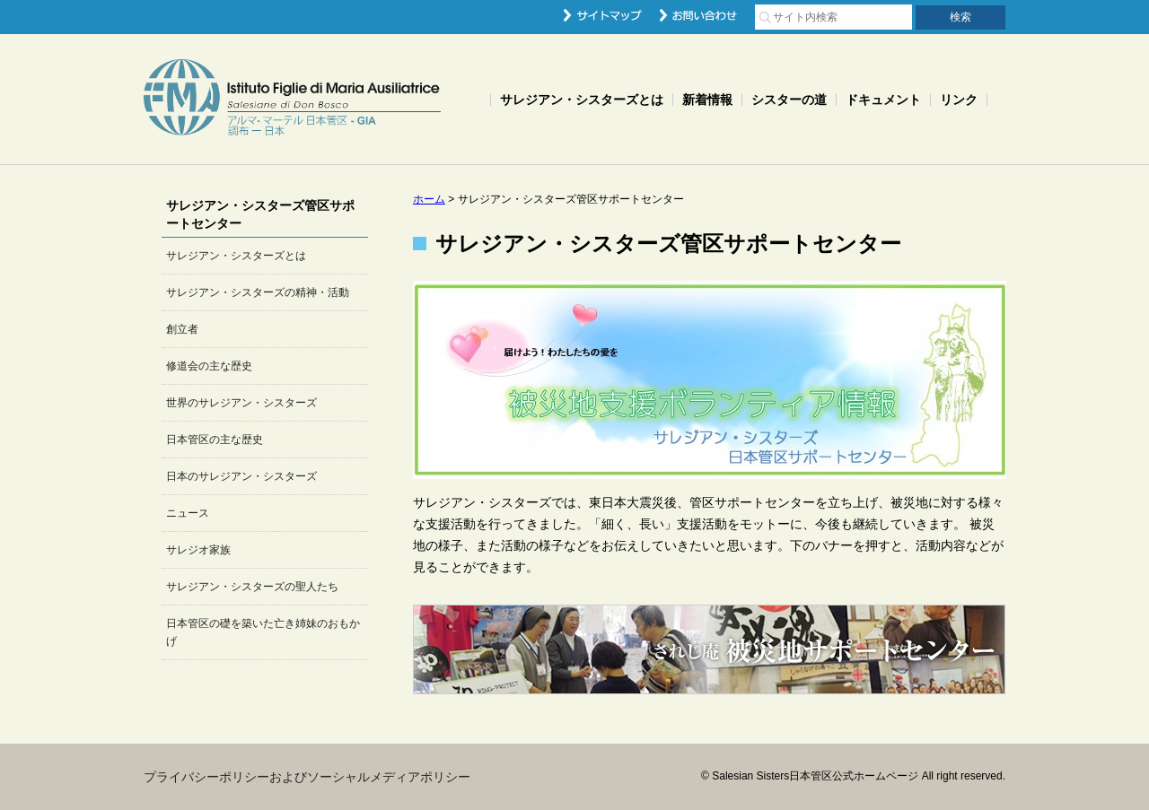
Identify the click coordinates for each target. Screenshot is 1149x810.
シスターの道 (789, 99)
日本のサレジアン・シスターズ (241, 476)
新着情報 (707, 99)
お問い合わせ (698, 15)
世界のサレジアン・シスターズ (241, 402)
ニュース (187, 513)
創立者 (182, 329)
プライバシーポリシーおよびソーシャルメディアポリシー (307, 777)
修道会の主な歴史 (209, 366)
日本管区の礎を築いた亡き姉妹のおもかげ (263, 632)
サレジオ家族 (198, 550)
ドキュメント (883, 99)
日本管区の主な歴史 (214, 439)
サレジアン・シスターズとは (581, 99)
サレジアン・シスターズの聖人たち (252, 586)
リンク (959, 99)
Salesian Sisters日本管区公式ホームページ (292, 99)
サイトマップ (603, 15)
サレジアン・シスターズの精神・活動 (257, 292)
